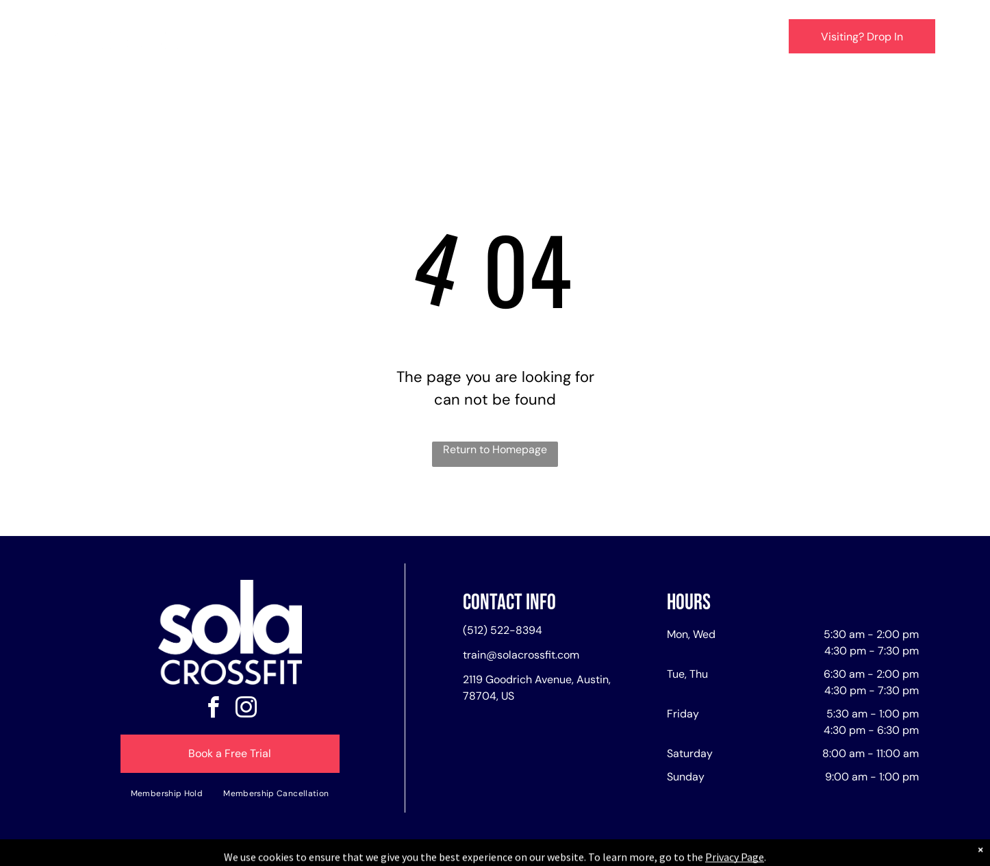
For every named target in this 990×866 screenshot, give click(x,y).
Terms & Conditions (608, 853)
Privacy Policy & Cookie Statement (409, 853)
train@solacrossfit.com (521, 655)
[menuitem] (287, 38)
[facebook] (213, 710)
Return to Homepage (495, 449)
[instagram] (246, 710)
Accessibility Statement (523, 853)
